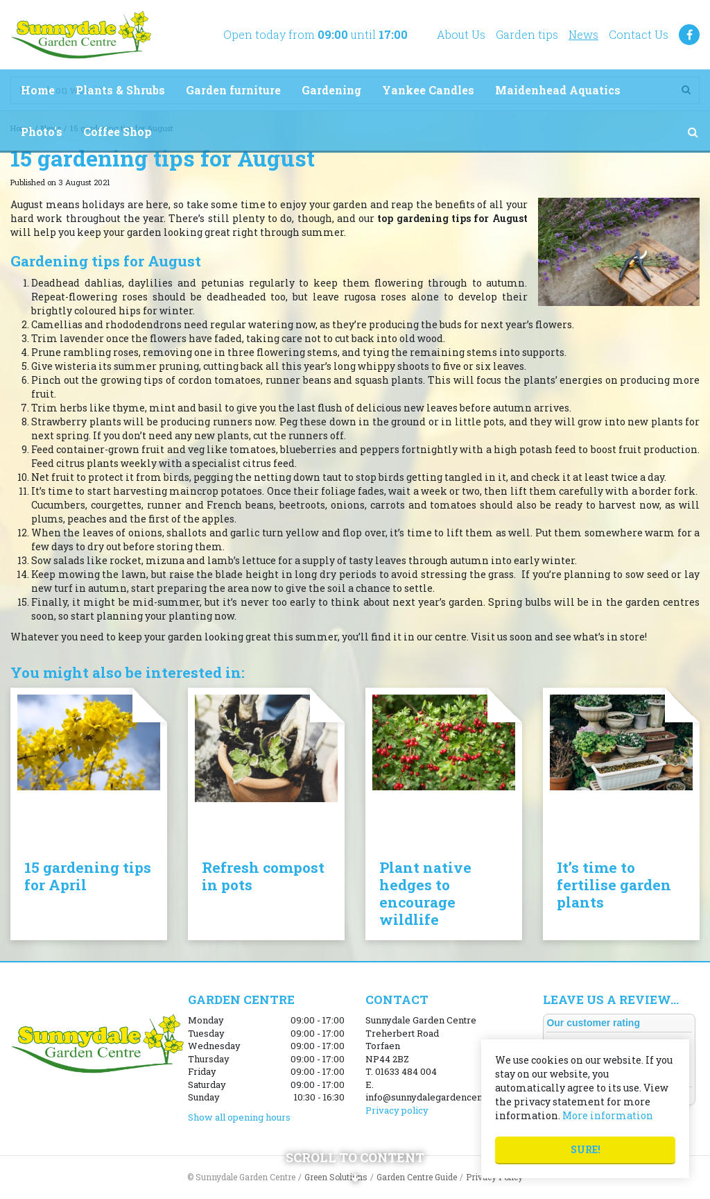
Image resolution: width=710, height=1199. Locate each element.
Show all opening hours (239, 1117)
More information (607, 1115)
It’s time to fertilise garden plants (614, 885)
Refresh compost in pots (263, 876)
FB (689, 34)
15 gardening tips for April (87, 876)
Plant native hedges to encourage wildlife (425, 893)
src (693, 132)
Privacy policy (396, 1110)
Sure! (585, 1149)
